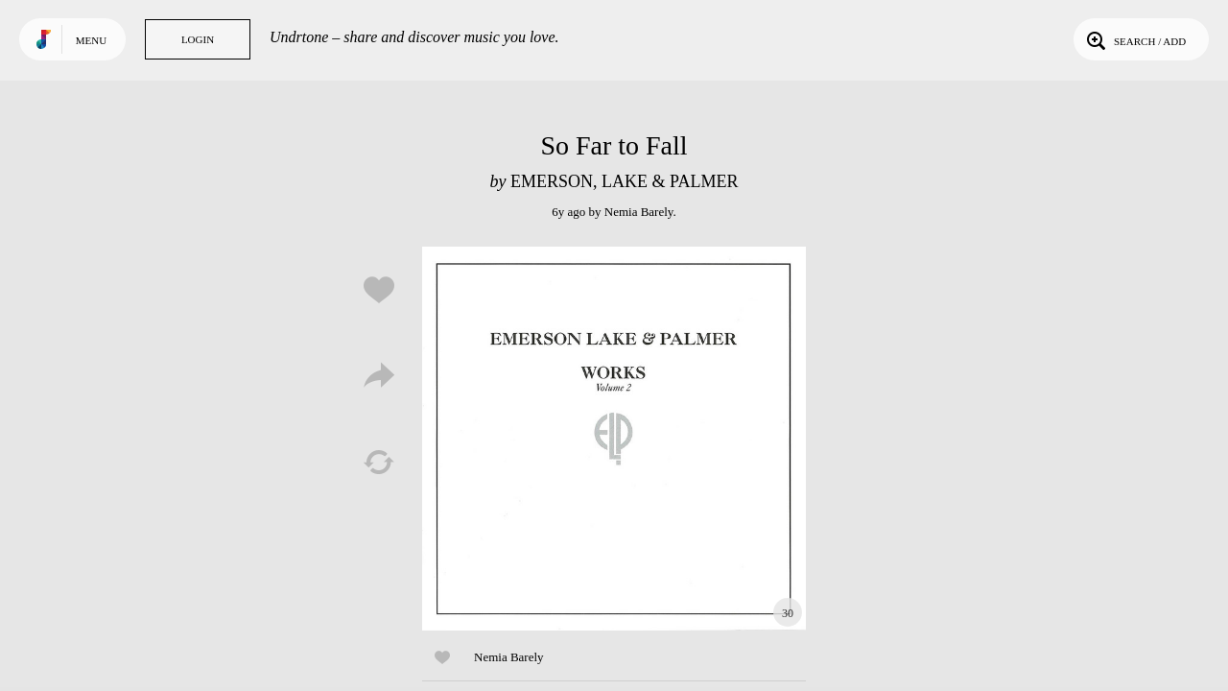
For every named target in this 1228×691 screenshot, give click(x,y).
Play (614, 438)
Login (197, 39)
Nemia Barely (638, 211)
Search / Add (1134, 39)
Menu (91, 40)
